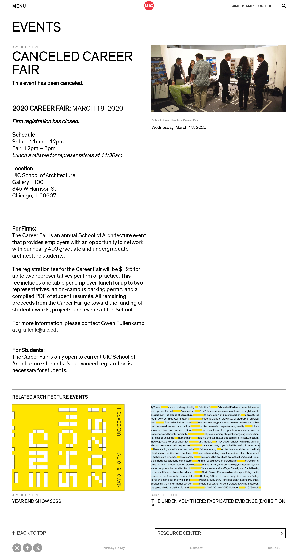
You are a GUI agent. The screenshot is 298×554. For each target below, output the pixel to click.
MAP (242, 6)
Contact (196, 548)
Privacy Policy (114, 548)
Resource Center (179, 533)
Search (284, 7)
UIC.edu (274, 548)
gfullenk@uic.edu (38, 330)
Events (36, 27)
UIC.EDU (265, 6)
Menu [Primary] (19, 6)
